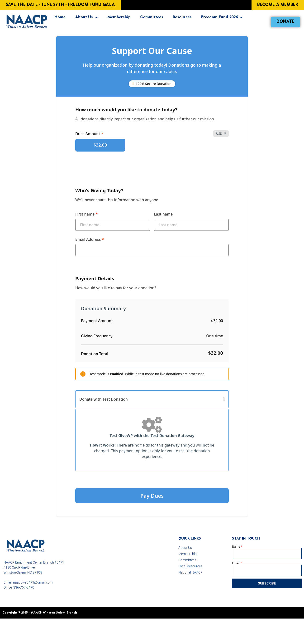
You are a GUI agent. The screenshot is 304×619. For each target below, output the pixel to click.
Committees (151, 17)
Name (236, 546)
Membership (119, 17)
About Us (86, 17)
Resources (182, 17)
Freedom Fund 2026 (222, 17)
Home (60, 17)
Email (236, 563)
